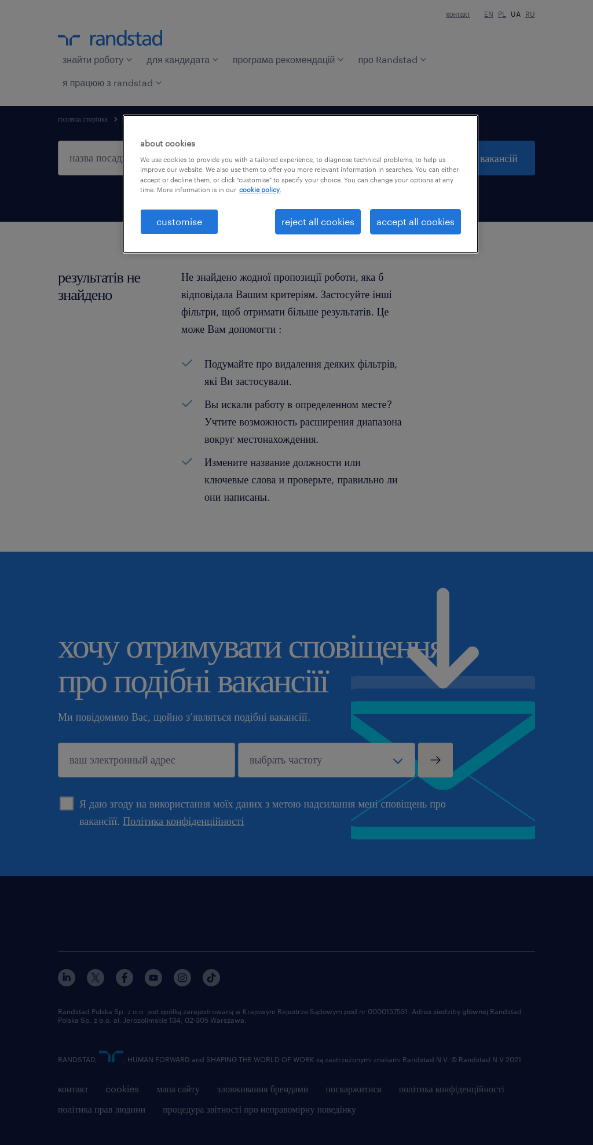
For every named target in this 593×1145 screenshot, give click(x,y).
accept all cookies (415, 221)
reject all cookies (317, 221)
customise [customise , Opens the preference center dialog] (179, 221)
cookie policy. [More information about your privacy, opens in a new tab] (260, 189)
